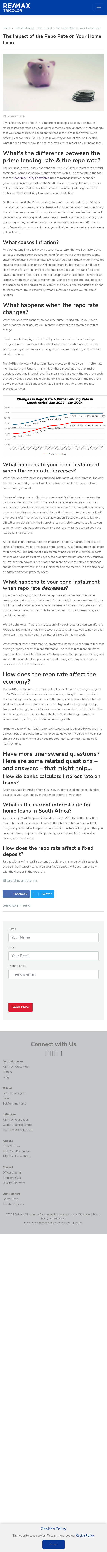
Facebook (16, 896)
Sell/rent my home (14, 1103)
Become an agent (14, 1093)
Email (11, 949)
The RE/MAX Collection (18, 1130)
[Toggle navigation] (99, 7)
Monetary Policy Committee (31, 178)
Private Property (13, 1204)
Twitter (42, 896)
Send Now (20, 1008)
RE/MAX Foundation (16, 1119)
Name (12, 931)
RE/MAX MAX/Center (16, 1151)
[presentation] (53, 992)
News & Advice (24, 28)
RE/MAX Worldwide (16, 1067)
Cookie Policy (58, 1218)
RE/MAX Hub (11, 1146)
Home (7, 28)
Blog (6, 1077)
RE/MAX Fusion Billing (17, 1156)
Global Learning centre (17, 1125)
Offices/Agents (12, 1172)
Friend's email (17, 968)
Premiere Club (12, 1178)
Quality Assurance (14, 1183)
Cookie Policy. (85, 1535)
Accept (53, 1544)
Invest (7, 1098)
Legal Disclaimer (81, 1214)
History (7, 1072)
